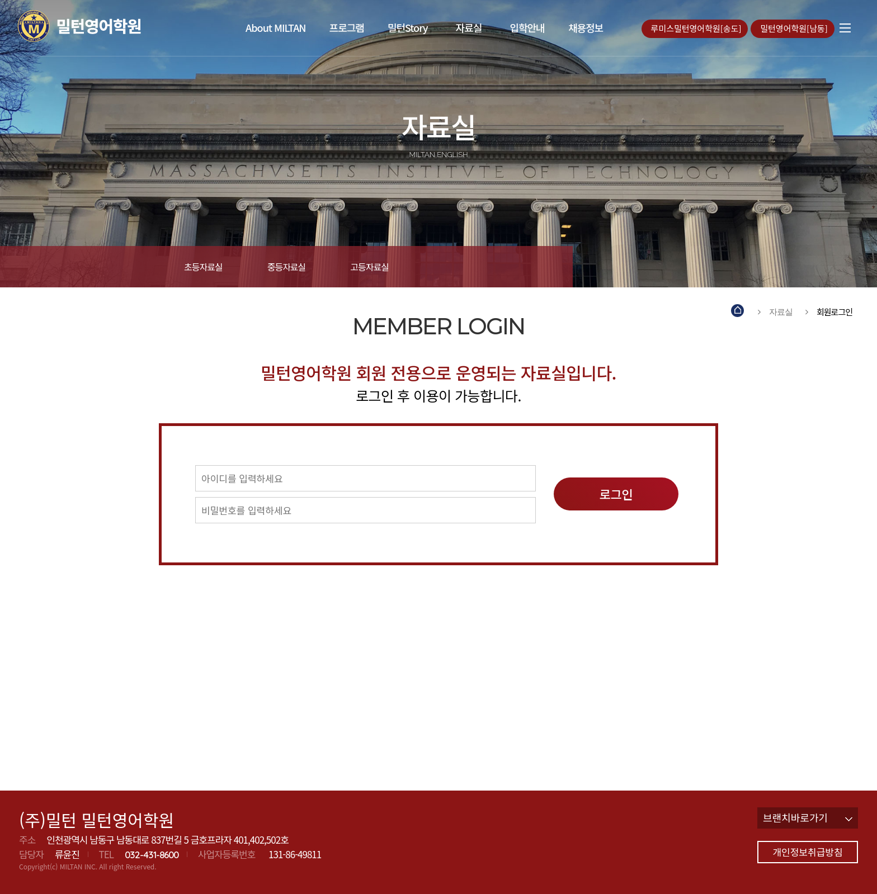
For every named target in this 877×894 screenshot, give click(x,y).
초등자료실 (203, 266)
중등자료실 (286, 266)
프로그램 (346, 27)
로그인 (616, 494)
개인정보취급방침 (807, 852)
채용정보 (585, 27)
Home (738, 311)
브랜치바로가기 (807, 817)
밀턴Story (408, 27)
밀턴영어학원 (100, 26)
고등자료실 (369, 266)
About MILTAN (276, 27)
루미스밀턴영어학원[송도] (697, 28)
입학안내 (527, 27)
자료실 (468, 27)
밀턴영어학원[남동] (795, 28)
